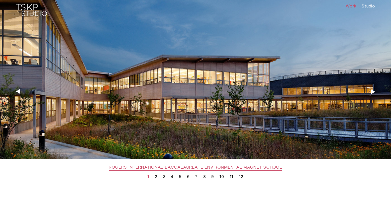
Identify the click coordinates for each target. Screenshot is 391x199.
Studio (368, 6)
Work (351, 6)
